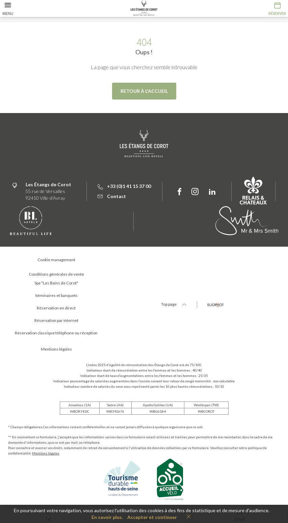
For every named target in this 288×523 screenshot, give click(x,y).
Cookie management (56, 259)
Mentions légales (45, 453)
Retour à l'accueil (144, 91)
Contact (112, 196)
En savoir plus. (107, 517)
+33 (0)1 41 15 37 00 (124, 186)
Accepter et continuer (152, 517)
